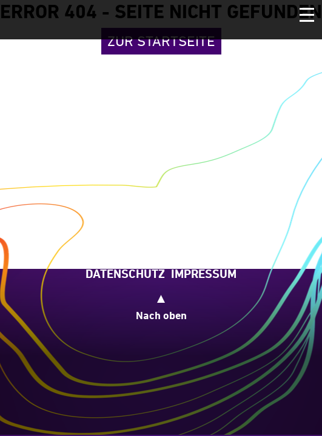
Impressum (203, 273)
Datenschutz (125, 273)
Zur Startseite (161, 41)
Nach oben (161, 315)
